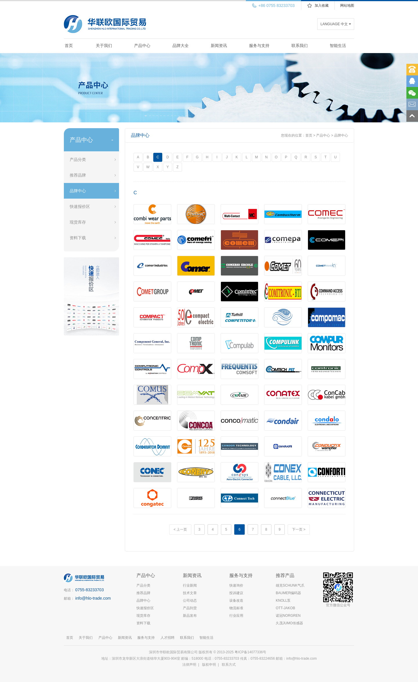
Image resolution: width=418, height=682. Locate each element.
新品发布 (190, 616)
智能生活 (338, 45)
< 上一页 (180, 529)
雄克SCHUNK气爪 (290, 585)
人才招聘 (167, 638)
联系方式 (229, 665)
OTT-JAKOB (285, 608)
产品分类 (78, 159)
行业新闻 (190, 585)
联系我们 (299, 45)
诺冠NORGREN (288, 616)
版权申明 (209, 665)
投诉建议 (236, 593)
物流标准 (236, 608)
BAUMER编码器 (288, 593)
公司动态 (190, 600)
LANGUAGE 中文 (334, 24)
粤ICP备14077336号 (251, 652)
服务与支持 (259, 45)
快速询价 (236, 585)
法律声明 (189, 665)
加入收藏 (322, 5)
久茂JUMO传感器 (289, 623)
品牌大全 (180, 45)
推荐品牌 (78, 175)
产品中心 (142, 45)
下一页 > (298, 529)
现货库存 (78, 222)
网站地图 (347, 5)
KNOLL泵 (283, 600)
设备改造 (236, 600)
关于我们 (104, 45)
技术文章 (190, 593)
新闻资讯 (219, 45)
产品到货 (190, 608)
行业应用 (236, 616)
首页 (69, 45)
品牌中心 (78, 190)
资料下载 (78, 237)
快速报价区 (80, 206)
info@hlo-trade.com (93, 598)
